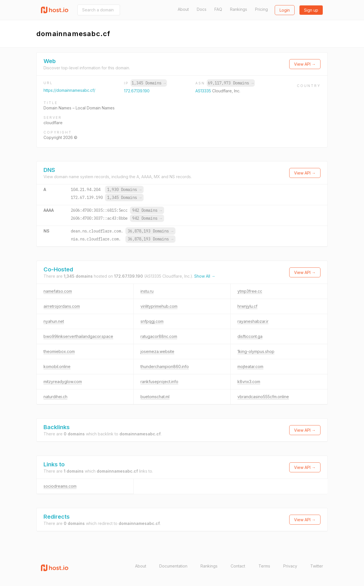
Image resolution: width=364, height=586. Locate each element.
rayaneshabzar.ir (252, 321)
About (183, 9)
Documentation (173, 566)
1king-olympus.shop (255, 351)
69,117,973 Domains (230, 83)
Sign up (311, 10)
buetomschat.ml (154, 396)
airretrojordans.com (62, 306)
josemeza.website (157, 351)
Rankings (238, 9)
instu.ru (147, 291)
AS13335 (203, 90)
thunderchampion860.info (164, 366)
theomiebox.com (59, 351)
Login (285, 10)
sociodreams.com (60, 486)
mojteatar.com (250, 366)
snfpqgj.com (152, 321)
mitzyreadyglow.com (63, 381)
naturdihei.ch (55, 396)
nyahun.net (54, 321)
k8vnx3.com (248, 381)
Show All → (204, 276)
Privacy (290, 566)
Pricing (261, 9)
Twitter (316, 566)
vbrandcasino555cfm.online (263, 396)
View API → (305, 64)
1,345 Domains (149, 83)
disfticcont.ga (249, 336)
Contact (238, 566)
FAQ (218, 9)
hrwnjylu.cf (247, 306)
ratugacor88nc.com (158, 336)
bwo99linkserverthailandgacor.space (78, 336)
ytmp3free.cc (249, 291)
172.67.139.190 (137, 90)
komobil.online (57, 366)
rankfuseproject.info (159, 381)
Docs (201, 9)
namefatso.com (58, 291)
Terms (264, 566)
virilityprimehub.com (158, 306)
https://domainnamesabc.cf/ (69, 90)
